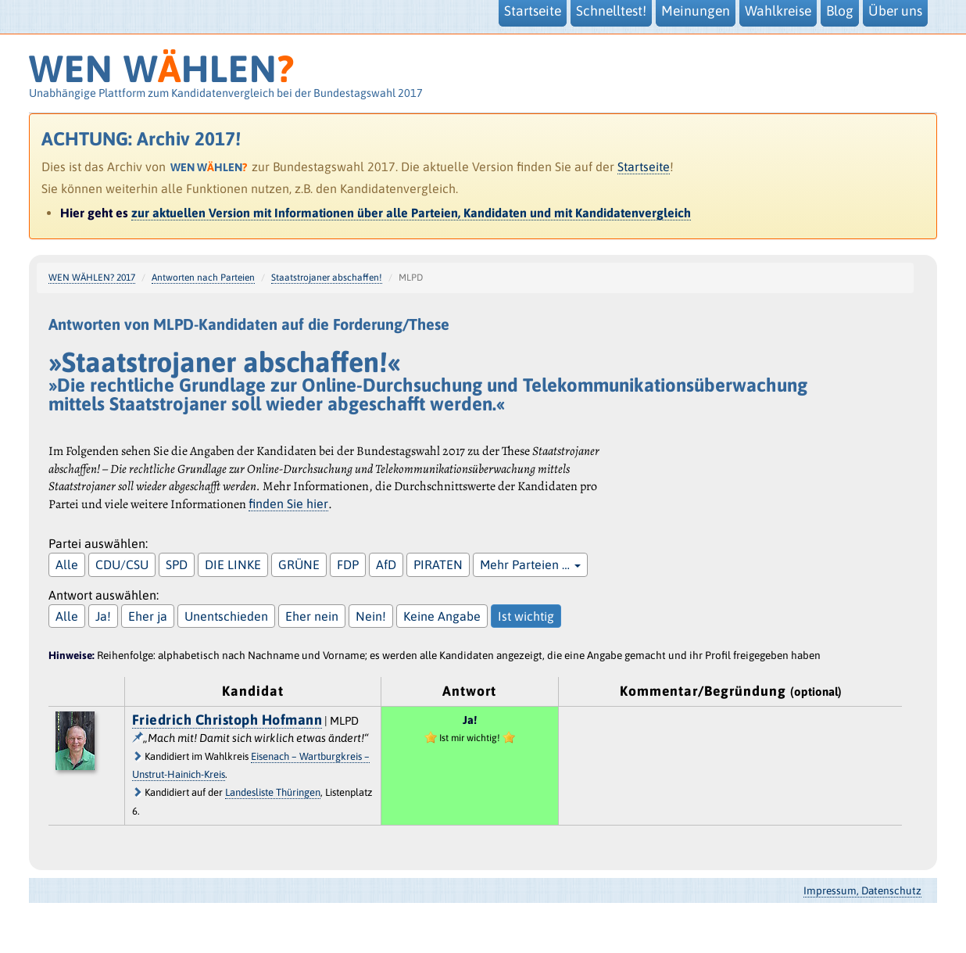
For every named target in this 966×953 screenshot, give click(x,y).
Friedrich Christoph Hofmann (227, 719)
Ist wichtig (526, 616)
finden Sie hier (288, 503)
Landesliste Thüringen (272, 792)
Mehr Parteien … (530, 564)
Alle (66, 564)
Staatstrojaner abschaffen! (326, 277)
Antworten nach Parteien (203, 277)
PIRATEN (438, 564)
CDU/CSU (121, 564)
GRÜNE (299, 564)
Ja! (103, 616)
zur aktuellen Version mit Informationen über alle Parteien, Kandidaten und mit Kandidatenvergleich (411, 213)
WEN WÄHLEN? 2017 (91, 277)
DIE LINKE (233, 564)
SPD (177, 564)
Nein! (371, 616)
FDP (348, 564)
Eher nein (311, 616)
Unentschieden (226, 616)
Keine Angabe (442, 616)
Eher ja (147, 616)
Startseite (643, 166)
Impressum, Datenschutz (862, 890)
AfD (386, 564)
